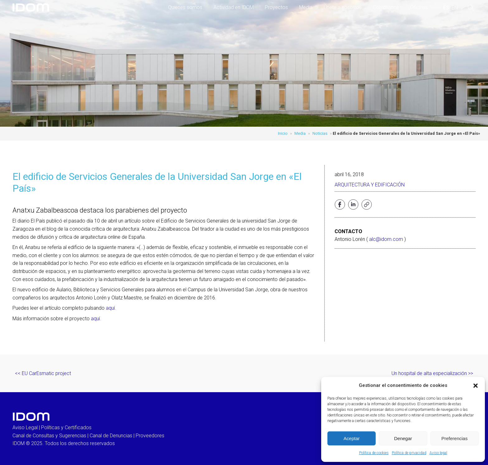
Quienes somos (185, 7)
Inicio (283, 133)
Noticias (319, 133)
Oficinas (419, 7)
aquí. (111, 308)
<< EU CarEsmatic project (43, 373)
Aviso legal (438, 453)
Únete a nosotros (343, 7)
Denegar (403, 438)
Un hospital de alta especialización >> (432, 373)
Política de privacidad (409, 453)
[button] (475, 386)
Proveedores (150, 436)
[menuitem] (446, 8)
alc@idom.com (386, 239)
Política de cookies (374, 453)
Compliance (386, 7)
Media (305, 7)
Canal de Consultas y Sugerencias (49, 436)
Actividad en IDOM (234, 7)
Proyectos (276, 7)
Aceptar (352, 438)
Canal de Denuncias (111, 436)
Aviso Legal (25, 427)
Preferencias (454, 438)
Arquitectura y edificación (370, 185)
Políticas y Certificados (66, 427)
